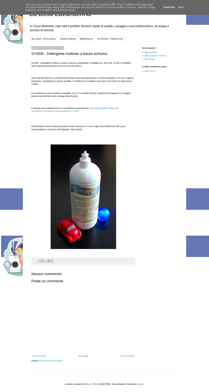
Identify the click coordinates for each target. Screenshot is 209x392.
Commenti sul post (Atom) (51, 361)
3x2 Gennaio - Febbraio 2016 (110, 39)
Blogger (140, 384)
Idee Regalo (150, 59)
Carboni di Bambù (68, 39)
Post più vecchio (127, 356)
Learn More (169, 7)
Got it (181, 7)
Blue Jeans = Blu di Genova (44, 39)
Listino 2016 (150, 71)
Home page (83, 356)
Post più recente (39, 356)
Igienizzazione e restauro (155, 56)
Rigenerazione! (86, 39)
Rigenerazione (151, 52)
